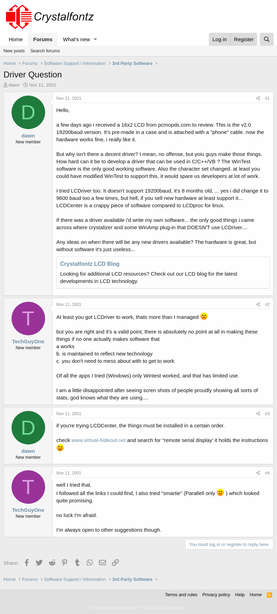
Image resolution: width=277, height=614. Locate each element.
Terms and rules (181, 594)
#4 (267, 473)
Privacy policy (216, 594)
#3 (267, 413)
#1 (267, 98)
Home (16, 39)
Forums (42, 39)
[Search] (267, 39)
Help (240, 594)
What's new (76, 39)
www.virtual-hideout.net (98, 440)
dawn (14, 85)
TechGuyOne (28, 341)
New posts (14, 50)
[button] (95, 39)
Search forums (45, 50)
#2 (267, 304)
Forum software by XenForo (138, 608)
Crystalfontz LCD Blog (90, 264)
